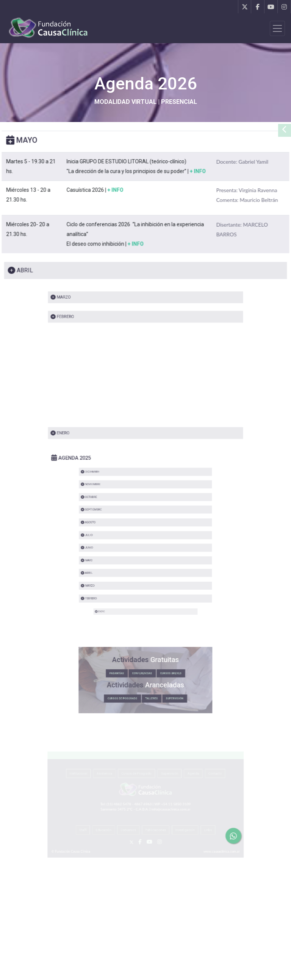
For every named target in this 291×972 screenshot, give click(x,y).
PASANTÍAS (131, 663)
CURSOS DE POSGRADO (134, 675)
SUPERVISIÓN (159, 675)
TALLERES (149, 675)
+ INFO (196, 182)
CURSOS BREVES (158, 663)
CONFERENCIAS (144, 663)
